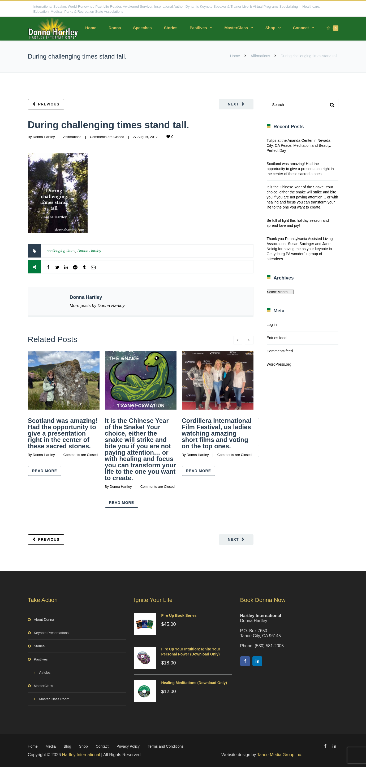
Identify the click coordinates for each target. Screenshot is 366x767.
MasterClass (236, 27)
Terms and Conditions (165, 746)
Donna (115, 27)
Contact (102, 746)
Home (90, 27)
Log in (272, 324)
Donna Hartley (44, 137)
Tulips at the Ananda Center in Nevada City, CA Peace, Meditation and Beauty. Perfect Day (299, 145)
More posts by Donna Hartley (97, 305)
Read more (44, 471)
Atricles (45, 673)
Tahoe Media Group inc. (279, 754)
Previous (48, 104)
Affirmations (260, 56)
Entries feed (277, 338)
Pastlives (198, 27)
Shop (270, 27)
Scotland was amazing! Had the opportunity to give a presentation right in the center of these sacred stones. (63, 433)
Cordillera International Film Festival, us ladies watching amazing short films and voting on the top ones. (217, 433)
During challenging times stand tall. (108, 124)
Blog (67, 746)
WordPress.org (279, 364)
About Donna (44, 620)
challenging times (61, 251)
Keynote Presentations (51, 633)
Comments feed (280, 351)
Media (51, 746)
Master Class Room (54, 699)
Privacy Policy (128, 746)
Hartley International (81, 754)
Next (233, 104)
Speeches (142, 27)
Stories (171, 27)
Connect (301, 27)
